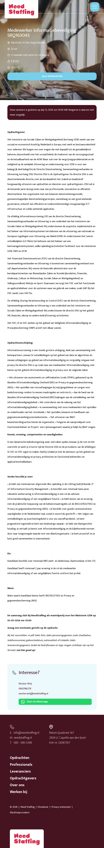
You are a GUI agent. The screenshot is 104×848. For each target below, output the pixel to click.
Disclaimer (43, 807)
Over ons (17, 785)
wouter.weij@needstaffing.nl (33, 694)
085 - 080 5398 (23, 742)
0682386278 (25, 689)
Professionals (21, 765)
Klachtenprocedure (19, 813)
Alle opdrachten (52, 76)
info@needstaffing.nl (26, 732)
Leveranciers (20, 771)
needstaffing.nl (23, 737)
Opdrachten (19, 758)
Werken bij (18, 792)
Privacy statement (61, 807)
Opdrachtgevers (23, 778)
